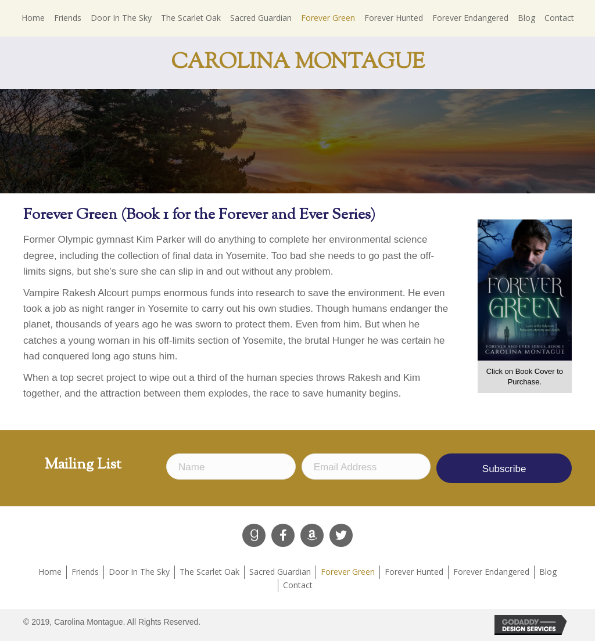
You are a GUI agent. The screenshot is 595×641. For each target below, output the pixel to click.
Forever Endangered (491, 571)
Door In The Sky (139, 571)
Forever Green (348, 571)
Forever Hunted (414, 571)
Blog (548, 571)
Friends (85, 571)
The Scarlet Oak (209, 571)
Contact (298, 584)
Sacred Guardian (280, 571)
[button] (254, 535)
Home (50, 571)
